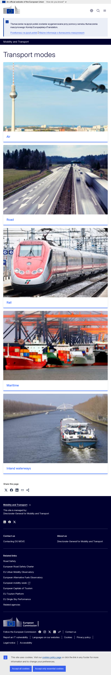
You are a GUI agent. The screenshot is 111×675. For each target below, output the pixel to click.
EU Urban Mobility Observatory (18, 572)
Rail (9, 302)
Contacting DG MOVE (14, 541)
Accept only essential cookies (49, 669)
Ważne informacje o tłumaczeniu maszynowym (61, 33)
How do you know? (56, 2)
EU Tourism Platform (13, 593)
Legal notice (9, 642)
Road (10, 219)
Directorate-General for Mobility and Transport (80, 541)
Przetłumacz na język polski (23, 33)
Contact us (70, 632)
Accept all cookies (21, 669)
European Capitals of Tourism (17, 588)
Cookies (68, 637)
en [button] (91, 10)
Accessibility (26, 642)
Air (8, 136)
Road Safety (9, 561)
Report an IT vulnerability (15, 637)
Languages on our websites (46, 637)
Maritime (13, 385)
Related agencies (11, 604)
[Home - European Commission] (11, 9)
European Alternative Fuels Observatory (23, 577)
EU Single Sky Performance (17, 599)
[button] (6, 490)
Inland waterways (19, 468)
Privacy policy (84, 637)
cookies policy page (51, 657)
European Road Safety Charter (18, 566)
